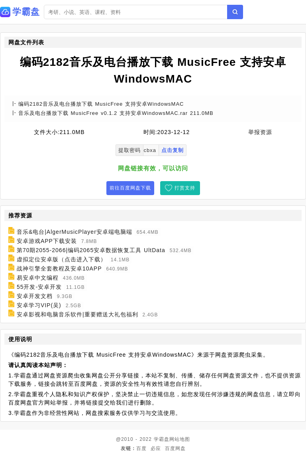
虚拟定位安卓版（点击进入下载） (61, 259)
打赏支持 (185, 188)
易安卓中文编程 (38, 277)
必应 (156, 448)
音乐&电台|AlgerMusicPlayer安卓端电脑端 (74, 232)
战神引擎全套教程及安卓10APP (59, 268)
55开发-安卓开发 (39, 287)
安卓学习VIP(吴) (39, 305)
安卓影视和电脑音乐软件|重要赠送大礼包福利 (77, 314)
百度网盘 (175, 448)
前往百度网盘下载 (130, 188)
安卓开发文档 (35, 296)
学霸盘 (161, 439)
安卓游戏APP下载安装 (47, 241)
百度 (141, 448)
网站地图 (179, 439)
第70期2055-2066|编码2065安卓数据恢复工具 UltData (91, 250)
